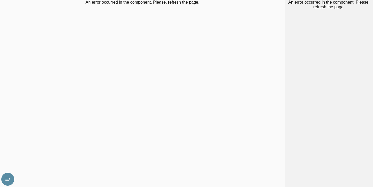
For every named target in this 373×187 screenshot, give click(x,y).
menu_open (8, 179)
